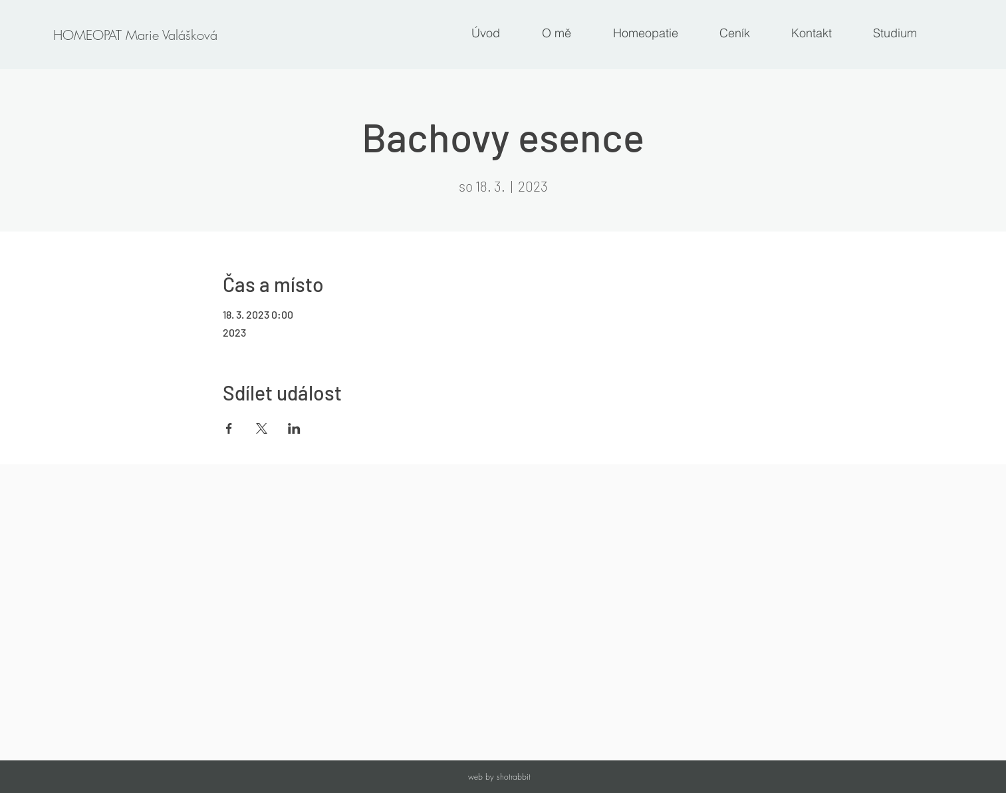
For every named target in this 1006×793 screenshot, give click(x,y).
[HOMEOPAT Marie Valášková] (135, 35)
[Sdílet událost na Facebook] (229, 428)
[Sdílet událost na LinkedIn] (294, 428)
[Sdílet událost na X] (261, 428)
